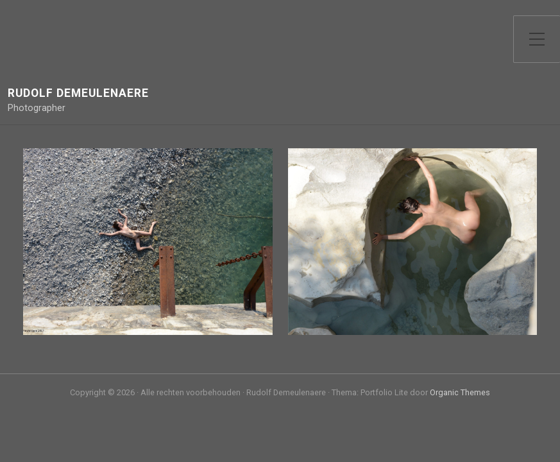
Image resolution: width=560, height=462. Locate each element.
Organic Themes (460, 392)
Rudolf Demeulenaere (78, 93)
